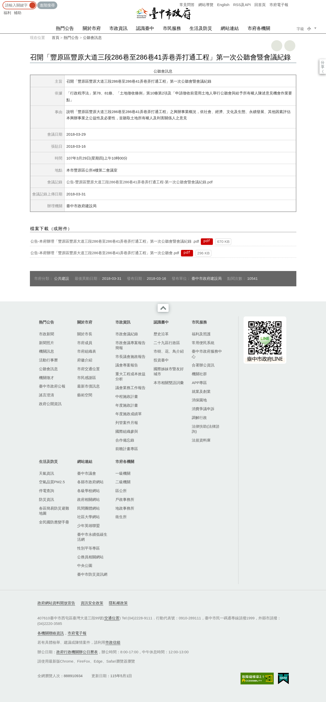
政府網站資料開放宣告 (56, 603)
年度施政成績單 (128, 414)
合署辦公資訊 (203, 365)
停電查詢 (46, 491)
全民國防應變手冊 (54, 522)
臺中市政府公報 (52, 386)
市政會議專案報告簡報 (130, 345)
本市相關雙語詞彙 (169, 383)
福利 (7, 13)
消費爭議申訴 (203, 409)
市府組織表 (86, 351)
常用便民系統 (203, 343)
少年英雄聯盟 (88, 525)
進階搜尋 (47, 5)
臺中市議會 (86, 473)
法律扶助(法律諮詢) (205, 429)
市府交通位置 (88, 369)
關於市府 (92, 28)
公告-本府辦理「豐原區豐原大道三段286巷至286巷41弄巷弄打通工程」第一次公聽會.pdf (104, 253)
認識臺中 (145, 28)
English (223, 5)
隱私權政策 (118, 603)
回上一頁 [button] (289, 45)
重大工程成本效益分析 (130, 376)
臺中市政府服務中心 (207, 353)
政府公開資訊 (50, 404)
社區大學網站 (88, 517)
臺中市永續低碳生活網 (92, 537)
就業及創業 (201, 391)
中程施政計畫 (126, 396)
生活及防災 (201, 28)
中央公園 (84, 565)
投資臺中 (161, 360)
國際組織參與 (126, 431)
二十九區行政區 (167, 343)
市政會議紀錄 (126, 334)
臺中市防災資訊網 (92, 574)
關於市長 (84, 334)
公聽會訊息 (92, 37)
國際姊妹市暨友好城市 (169, 371)
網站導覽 (205, 5)
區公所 (121, 491)
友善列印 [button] (276, 45)
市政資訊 (118, 28)
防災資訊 (46, 499)
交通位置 (111, 618)
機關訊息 (46, 351)
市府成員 (84, 343)
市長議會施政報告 (130, 356)
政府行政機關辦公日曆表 (77, 652)
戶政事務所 (124, 499)
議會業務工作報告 (130, 388)
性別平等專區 (88, 548)
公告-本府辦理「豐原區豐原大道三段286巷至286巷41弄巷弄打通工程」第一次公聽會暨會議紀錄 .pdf (114, 241)
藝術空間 (84, 395)
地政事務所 (124, 508)
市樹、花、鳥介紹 (169, 351)
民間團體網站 (88, 508)
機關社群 (199, 374)
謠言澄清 (46, 395)
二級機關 (122, 482)
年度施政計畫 (126, 405)
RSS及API (242, 5)
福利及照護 (201, 334)
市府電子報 (278, 5)
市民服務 (172, 28)
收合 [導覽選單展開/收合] (163, 308)
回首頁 (260, 5)
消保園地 (199, 400)
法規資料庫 (201, 440)
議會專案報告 (126, 365)
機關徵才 (46, 377)
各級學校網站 (88, 491)
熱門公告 (65, 28)
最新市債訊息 (88, 386)
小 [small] (309, 28)
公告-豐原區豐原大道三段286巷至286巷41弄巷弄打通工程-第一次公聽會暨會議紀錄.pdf (139, 182)
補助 (17, 13)
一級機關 (122, 473)
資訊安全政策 (92, 603)
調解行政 (199, 417)
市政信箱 (112, 642)
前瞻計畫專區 (126, 449)
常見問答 (187, 5)
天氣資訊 (46, 473)
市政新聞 (46, 334)
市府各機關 (259, 28)
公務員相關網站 (90, 557)
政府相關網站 (88, 499)
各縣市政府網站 (90, 482)
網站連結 (230, 28)
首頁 (55, 37)
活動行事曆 (48, 360)
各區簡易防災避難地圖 (54, 510)
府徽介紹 (84, 360)
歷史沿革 (161, 334)
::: (1, 2)
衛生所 (121, 517)
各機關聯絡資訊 (50, 633)
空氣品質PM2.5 (52, 482)
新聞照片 (46, 343)
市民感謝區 (86, 377)
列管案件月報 (126, 422)
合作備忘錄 (124, 440)
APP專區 (199, 383)
